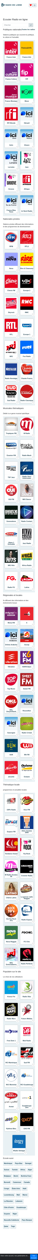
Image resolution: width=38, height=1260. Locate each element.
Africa (22, 1170)
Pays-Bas (18, 1163)
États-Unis (16, 1188)
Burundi (7, 1182)
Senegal (28, 1163)
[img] (34, 5)
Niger (15, 1214)
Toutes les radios (28, 29)
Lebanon (19, 1201)
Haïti (24, 1188)
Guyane (7, 1214)
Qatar (6, 1226)
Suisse (6, 1170)
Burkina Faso (26, 1176)
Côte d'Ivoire (9, 1207)
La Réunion (8, 1201)
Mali (18, 1195)
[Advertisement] (19, 13)
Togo (13, 1226)
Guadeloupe (21, 1207)
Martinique (8, 1163)
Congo (6, 1188)
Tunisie (15, 1170)
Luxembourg (9, 1195)
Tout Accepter (34, 1257)
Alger (30, 1170)
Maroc (25, 1195)
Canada (27, 1182)
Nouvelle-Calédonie (11, 1220)
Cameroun (17, 1182)
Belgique (7, 1176)
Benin (16, 1176)
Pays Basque (27, 1220)
